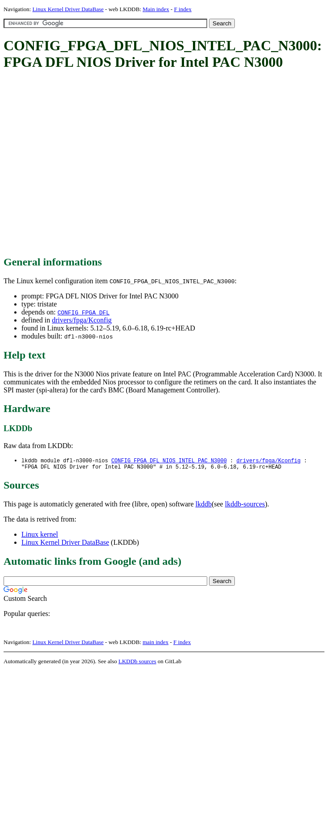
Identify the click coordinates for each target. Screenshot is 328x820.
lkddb (204, 506)
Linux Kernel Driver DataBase (68, 9)
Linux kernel (39, 536)
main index (155, 643)
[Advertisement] (83, 163)
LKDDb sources (137, 663)
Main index (156, 9)
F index (182, 9)
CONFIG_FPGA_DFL (83, 312)
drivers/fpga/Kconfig (81, 320)
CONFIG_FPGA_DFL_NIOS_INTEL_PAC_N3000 (169, 461)
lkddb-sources (245, 506)
